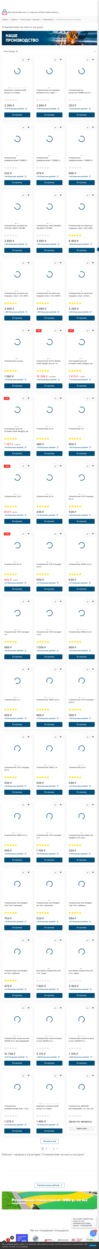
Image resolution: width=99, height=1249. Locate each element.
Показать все (49, 1141)
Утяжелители (48, 19)
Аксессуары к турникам (30, 19)
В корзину (17, 115)
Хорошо (93, 1245)
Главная (5, 19)
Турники (14, 19)
